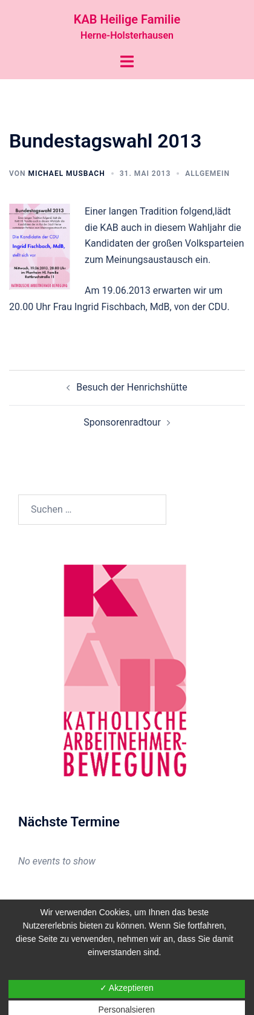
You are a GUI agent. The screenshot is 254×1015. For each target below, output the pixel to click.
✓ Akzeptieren (127, 988)
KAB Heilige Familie (127, 19)
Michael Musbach (66, 173)
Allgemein (207, 173)
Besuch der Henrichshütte (131, 387)
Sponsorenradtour (122, 422)
